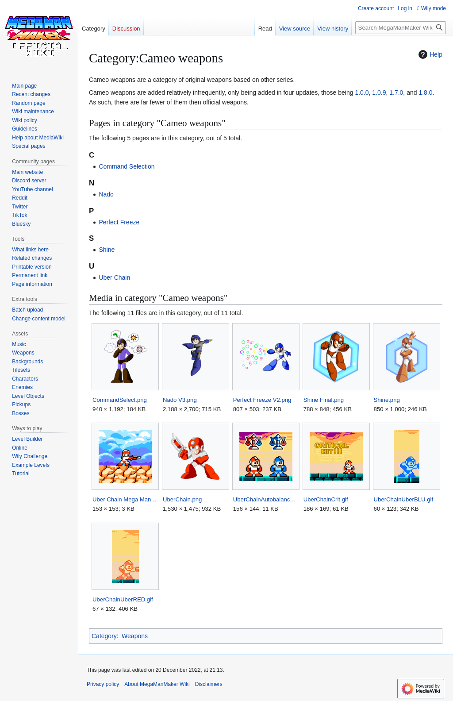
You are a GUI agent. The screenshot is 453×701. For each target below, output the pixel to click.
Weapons (135, 635)
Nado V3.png (180, 400)
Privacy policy (103, 684)
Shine (107, 249)
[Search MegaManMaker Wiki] (400, 27)
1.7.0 (396, 92)
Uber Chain (114, 277)
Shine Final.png (323, 400)
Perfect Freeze (119, 222)
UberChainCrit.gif (325, 499)
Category (104, 635)
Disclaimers (209, 684)
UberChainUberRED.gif (122, 599)
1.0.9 (379, 92)
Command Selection (126, 166)
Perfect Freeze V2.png (262, 400)
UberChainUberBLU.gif (404, 499)
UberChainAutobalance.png (265, 499)
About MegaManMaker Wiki (156, 684)
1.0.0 (362, 92)
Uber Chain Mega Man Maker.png (124, 499)
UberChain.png (182, 499)
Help (429, 54)
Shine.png (387, 400)
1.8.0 (425, 92)
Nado (106, 194)
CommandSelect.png (119, 400)
